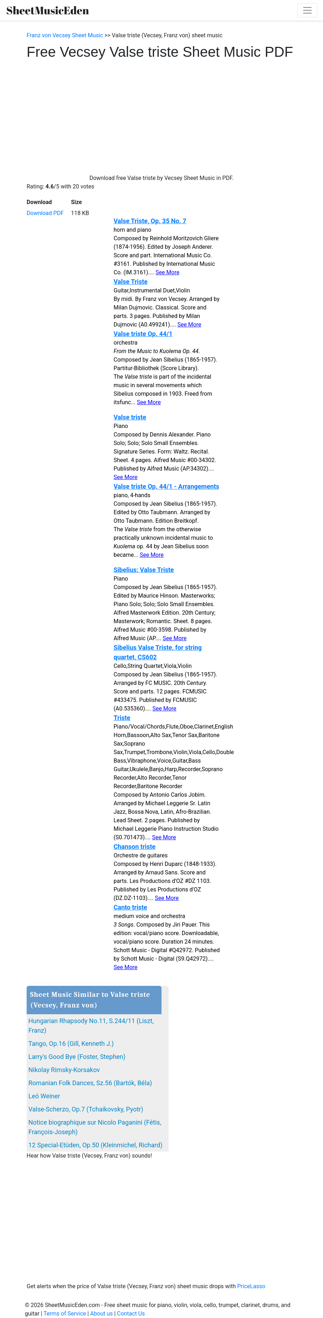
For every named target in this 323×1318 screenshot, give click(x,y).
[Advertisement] (161, 113)
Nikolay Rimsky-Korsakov (64, 1069)
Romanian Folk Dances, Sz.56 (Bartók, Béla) (90, 1083)
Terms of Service (65, 1313)
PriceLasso (251, 1286)
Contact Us (131, 1313)
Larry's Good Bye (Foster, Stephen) (77, 1056)
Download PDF (45, 213)
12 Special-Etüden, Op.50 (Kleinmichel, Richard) (95, 1145)
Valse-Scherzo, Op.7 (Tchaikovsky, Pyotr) (85, 1109)
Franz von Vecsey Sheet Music (65, 35)
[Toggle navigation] (307, 10)
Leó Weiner (44, 1096)
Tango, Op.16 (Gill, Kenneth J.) (71, 1043)
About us (101, 1313)
